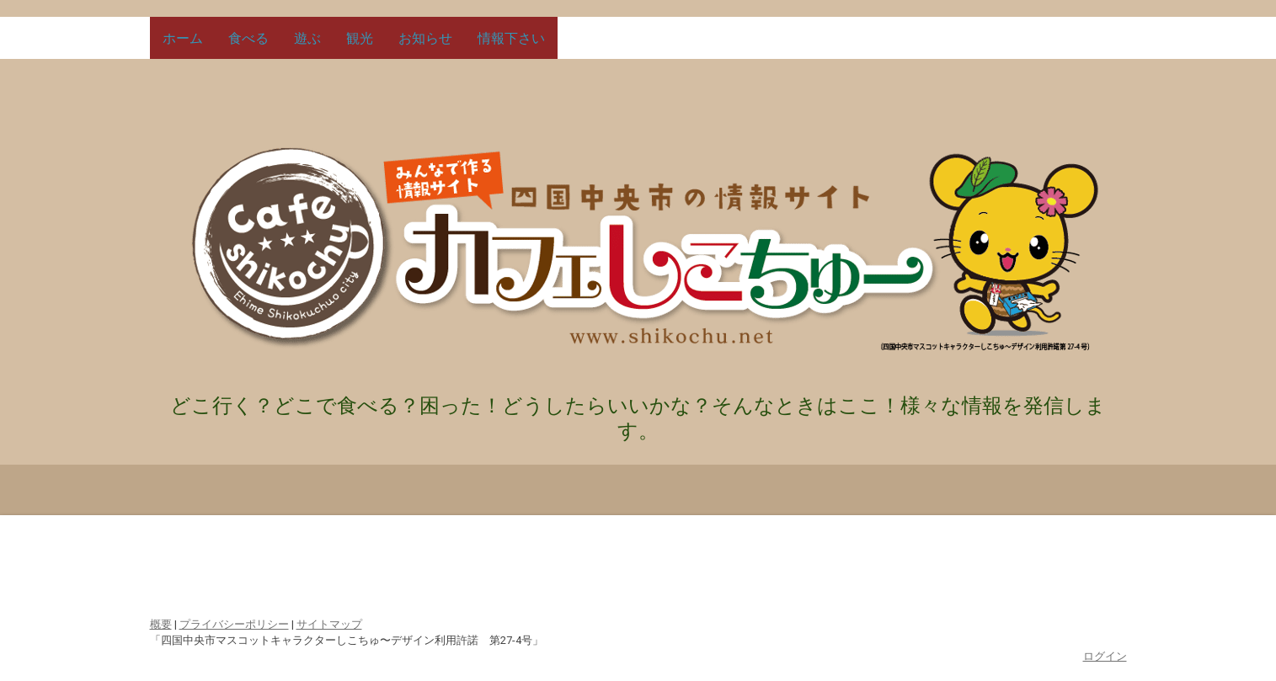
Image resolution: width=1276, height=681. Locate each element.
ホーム (183, 38)
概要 (161, 624)
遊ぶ (307, 38)
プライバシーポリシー (234, 624)
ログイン (1105, 656)
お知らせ (425, 38)
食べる (248, 38)
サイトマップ (329, 624)
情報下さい (511, 38)
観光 (359, 38)
